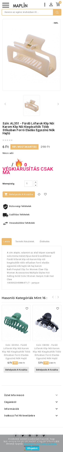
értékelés (45, 241)
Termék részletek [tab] (24, 241)
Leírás (6, 241)
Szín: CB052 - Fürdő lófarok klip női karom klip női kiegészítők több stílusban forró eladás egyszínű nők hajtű (47, 352)
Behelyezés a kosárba (18, 194)
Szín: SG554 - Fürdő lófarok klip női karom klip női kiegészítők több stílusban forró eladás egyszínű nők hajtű (16, 352)
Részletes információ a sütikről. (40, 444)
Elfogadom (32, 448)
